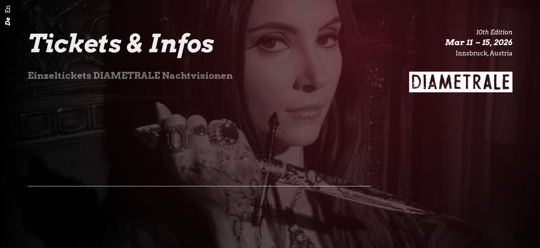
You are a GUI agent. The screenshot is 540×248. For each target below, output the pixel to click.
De (7, 22)
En (7, 9)
